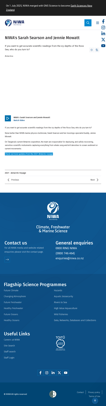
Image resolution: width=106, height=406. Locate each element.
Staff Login (9, 357)
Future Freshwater (13, 302)
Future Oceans (11, 314)
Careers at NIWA (12, 339)
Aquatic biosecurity (63, 296)
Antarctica (9, 56)
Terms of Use (94, 396)
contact (34, 251)
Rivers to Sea (60, 302)
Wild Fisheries (61, 314)
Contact (80, 392)
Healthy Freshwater (13, 308)
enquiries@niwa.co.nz (70, 258)
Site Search (9, 345)
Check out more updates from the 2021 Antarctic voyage (29, 154)
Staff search (10, 351)
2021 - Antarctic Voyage (15, 173)
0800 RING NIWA (66, 248)
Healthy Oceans (11, 320)
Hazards (58, 290)
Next (92, 180)
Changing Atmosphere (15, 296)
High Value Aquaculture (65, 308)
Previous (15, 180)
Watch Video (19, 120)
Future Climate (11, 290)
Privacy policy (94, 392)
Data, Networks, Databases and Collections (75, 320)
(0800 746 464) (65, 253)
